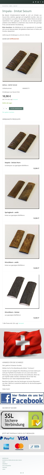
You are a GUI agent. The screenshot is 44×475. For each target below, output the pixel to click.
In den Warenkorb (16, 108)
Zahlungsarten (6, 465)
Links (3, 469)
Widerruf (5, 464)
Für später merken (8, 112)
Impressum (5, 458)
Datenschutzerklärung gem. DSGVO (12, 460)
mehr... (11, 6)
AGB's (3, 462)
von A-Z (15, 6)
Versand (15, 99)
